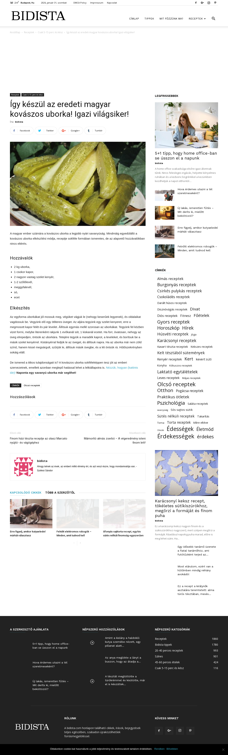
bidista (19, 121)
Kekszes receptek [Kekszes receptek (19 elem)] (202, 347)
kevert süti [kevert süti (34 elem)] (204, 359)
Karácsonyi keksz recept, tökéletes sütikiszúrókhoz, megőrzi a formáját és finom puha (183, 508)
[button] (213, 19)
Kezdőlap (15, 32)
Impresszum (96, 2)
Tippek (149, 18)
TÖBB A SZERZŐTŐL (60, 492)
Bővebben (172, 748)
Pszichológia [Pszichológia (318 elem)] (171, 403)
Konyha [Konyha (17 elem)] (162, 365)
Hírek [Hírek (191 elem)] (188, 328)
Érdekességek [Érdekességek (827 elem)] (175, 436)
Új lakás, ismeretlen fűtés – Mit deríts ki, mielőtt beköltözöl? (196, 211)
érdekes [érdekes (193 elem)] (205, 437)
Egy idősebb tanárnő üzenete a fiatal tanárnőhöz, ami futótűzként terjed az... (197, 550)
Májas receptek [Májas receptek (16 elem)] (191, 378)
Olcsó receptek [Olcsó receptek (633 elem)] (176, 384)
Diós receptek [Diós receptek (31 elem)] (167, 316)
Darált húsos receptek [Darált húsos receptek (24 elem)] (172, 303)
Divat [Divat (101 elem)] (195, 309)
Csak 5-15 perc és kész (50, 32)
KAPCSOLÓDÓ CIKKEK (25, 492)
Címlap (134, 18)
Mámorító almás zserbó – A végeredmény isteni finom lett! (115, 440)
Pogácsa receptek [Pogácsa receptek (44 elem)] (189, 391)
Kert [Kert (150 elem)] (189, 359)
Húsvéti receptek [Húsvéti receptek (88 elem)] (172, 334)
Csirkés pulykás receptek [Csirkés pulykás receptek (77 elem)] (179, 291)
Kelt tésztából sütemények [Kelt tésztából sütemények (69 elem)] (181, 353)
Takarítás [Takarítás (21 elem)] (203, 416)
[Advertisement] (114, 64)
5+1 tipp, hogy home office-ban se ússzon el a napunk (186, 155)
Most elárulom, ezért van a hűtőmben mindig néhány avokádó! (195, 570)
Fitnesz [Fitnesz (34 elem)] (185, 316)
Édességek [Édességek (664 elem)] (180, 429)
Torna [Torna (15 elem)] (160, 422)
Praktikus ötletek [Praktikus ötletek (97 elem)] (173, 397)
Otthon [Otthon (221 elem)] (165, 390)
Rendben (159, 748)
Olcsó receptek (32, 385)
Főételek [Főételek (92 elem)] (201, 315)
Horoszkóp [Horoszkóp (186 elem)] (168, 328)
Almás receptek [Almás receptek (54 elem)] (170, 279)
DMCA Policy (80, 2)
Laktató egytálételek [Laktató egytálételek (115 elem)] (177, 372)
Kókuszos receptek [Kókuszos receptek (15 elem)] (180, 365)
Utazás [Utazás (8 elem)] (160, 430)
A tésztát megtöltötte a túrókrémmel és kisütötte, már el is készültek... (125, 680)
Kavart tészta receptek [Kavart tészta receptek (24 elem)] (172, 347)
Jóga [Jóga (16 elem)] (193, 334)
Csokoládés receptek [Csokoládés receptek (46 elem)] (173, 297)
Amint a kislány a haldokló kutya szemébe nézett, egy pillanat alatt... (123, 641)
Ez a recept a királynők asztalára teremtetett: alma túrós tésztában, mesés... (196, 590)
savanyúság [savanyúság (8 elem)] (162, 410)
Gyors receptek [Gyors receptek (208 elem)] (173, 322)
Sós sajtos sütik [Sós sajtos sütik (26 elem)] (182, 410)
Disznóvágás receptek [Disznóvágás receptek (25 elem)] (172, 309)
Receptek (197, 18)
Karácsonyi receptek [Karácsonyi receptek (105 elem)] (176, 341)
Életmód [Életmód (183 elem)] (205, 429)
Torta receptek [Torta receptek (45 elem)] (179, 422)
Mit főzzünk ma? (171, 18)
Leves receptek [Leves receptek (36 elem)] (168, 378)
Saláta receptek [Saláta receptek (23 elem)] (198, 404)
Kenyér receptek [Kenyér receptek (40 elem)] (169, 359)
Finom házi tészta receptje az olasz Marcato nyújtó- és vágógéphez (38, 440)
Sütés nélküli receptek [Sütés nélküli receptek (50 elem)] (175, 416)
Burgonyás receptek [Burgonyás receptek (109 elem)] (176, 285)
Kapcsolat (112, 2)
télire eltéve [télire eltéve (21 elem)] (200, 422)
